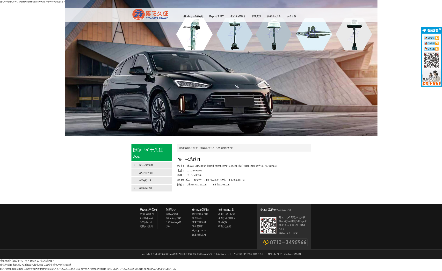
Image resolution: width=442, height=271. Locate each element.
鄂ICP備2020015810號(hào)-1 (248, 254)
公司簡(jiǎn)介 (146, 172)
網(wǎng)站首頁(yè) (193, 16)
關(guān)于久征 (207, 148)
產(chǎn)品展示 (238, 16)
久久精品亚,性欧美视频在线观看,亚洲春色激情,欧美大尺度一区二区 (34, 269)
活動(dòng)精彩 (173, 218)
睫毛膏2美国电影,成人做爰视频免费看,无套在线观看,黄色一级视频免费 (35, 265)
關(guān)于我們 (216, 16)
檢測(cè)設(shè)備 (227, 214)
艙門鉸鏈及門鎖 (200, 214)
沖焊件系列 (197, 218)
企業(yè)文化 (145, 180)
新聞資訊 (256, 16)
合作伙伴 (291, 16)
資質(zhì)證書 (145, 188)
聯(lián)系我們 (190, 27)
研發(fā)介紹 (224, 226)
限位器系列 (197, 226)
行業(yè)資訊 (172, 214)
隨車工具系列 (199, 222)
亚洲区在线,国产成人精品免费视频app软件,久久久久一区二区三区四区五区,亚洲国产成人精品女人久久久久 (122, 269)
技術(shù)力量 (274, 16)
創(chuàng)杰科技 (292, 254)
